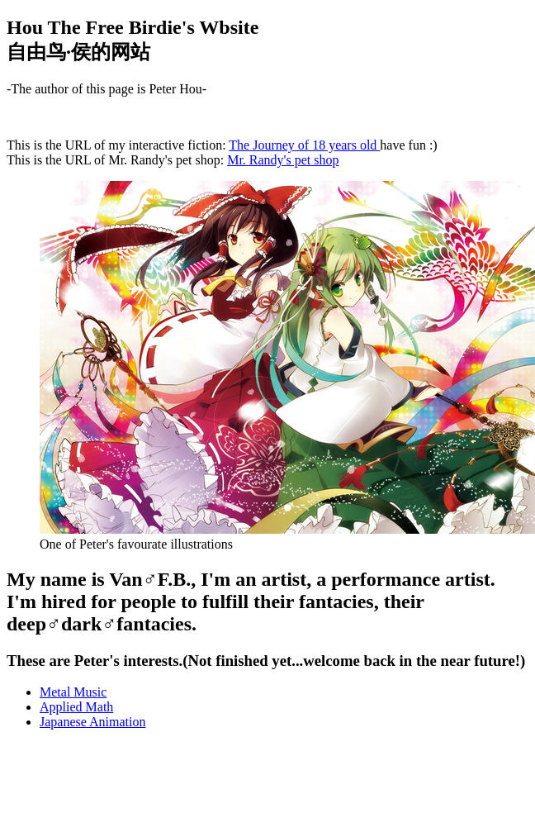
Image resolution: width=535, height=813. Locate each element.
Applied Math (76, 707)
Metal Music (73, 692)
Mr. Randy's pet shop (283, 160)
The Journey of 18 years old (304, 145)
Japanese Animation (92, 722)
